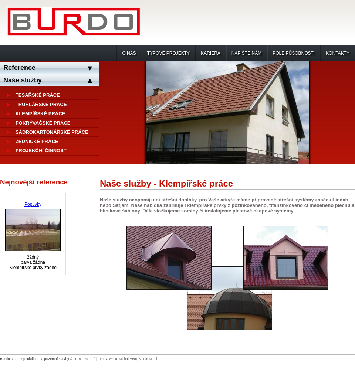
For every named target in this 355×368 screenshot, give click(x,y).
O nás (129, 53)
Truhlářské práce (41, 104)
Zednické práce (37, 141)
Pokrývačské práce (43, 123)
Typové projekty (168, 53)
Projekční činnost (41, 150)
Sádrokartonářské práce (52, 132)
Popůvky (32, 204)
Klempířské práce (40, 113)
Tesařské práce (38, 95)
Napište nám (246, 53)
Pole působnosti (294, 53)
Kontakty (337, 53)
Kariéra (210, 53)
